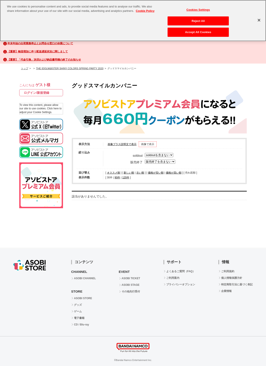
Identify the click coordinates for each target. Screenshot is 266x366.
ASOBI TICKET (131, 278)
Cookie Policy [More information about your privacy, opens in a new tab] (145, 10)
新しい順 (129, 172)
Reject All (198, 21)
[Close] (259, 20)
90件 (117, 177)
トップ (24, 68)
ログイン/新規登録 (36, 92)
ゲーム (78, 311)
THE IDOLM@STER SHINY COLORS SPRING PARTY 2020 (69, 68)
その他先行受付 (131, 291)
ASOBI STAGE (131, 284)
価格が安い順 (156, 172)
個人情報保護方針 (231, 277)
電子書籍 (79, 318)
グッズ (78, 304)
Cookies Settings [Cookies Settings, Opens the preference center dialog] (198, 9)
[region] (133, 20)
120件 (125, 177)
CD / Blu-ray (81, 324)
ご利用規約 (227, 271)
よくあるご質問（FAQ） (180, 271)
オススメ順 (113, 172)
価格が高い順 (174, 172)
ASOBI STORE (83, 298)
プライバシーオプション (180, 284)
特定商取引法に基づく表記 (237, 284)
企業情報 (226, 291)
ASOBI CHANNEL (85, 278)
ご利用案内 (172, 277)
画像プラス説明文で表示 (122, 144)
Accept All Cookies (198, 32)
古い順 (140, 172)
